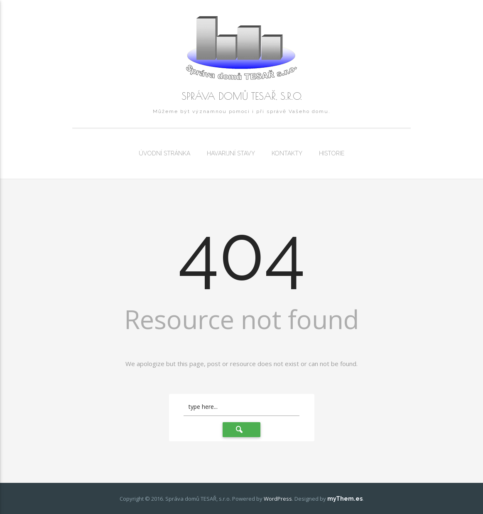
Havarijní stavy (231, 153)
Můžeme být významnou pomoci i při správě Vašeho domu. (242, 111)
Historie (331, 153)
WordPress (278, 498)
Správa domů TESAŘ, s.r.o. (241, 96)
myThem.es (345, 498)
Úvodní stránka (164, 153)
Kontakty (287, 153)
